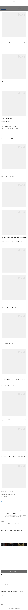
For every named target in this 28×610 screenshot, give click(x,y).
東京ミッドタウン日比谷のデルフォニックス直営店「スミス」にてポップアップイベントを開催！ (13, 537)
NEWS (18, 590)
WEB (1, 501)
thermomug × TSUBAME (13, 571)
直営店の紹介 (10, 590)
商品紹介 (10, 591)
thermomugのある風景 (4, 591)
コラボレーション (3, 9)
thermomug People (15, 591)
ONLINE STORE (3, 503)
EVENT (14, 590)
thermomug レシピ (3, 590)
